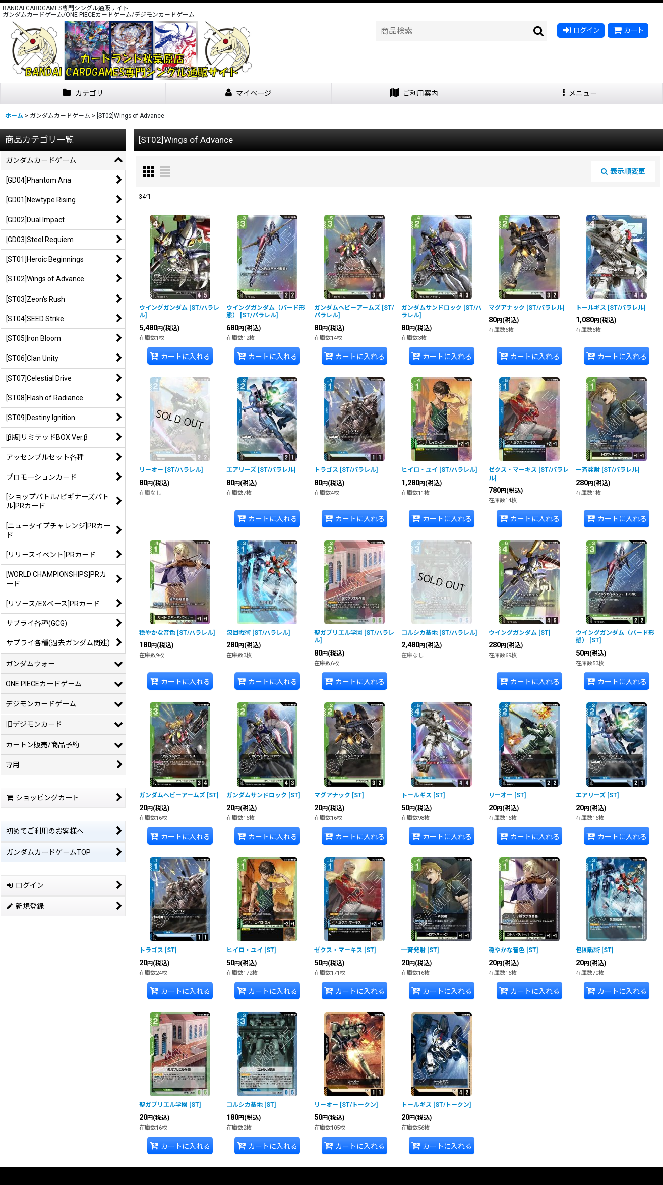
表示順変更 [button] (623, 171)
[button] (580, 93)
